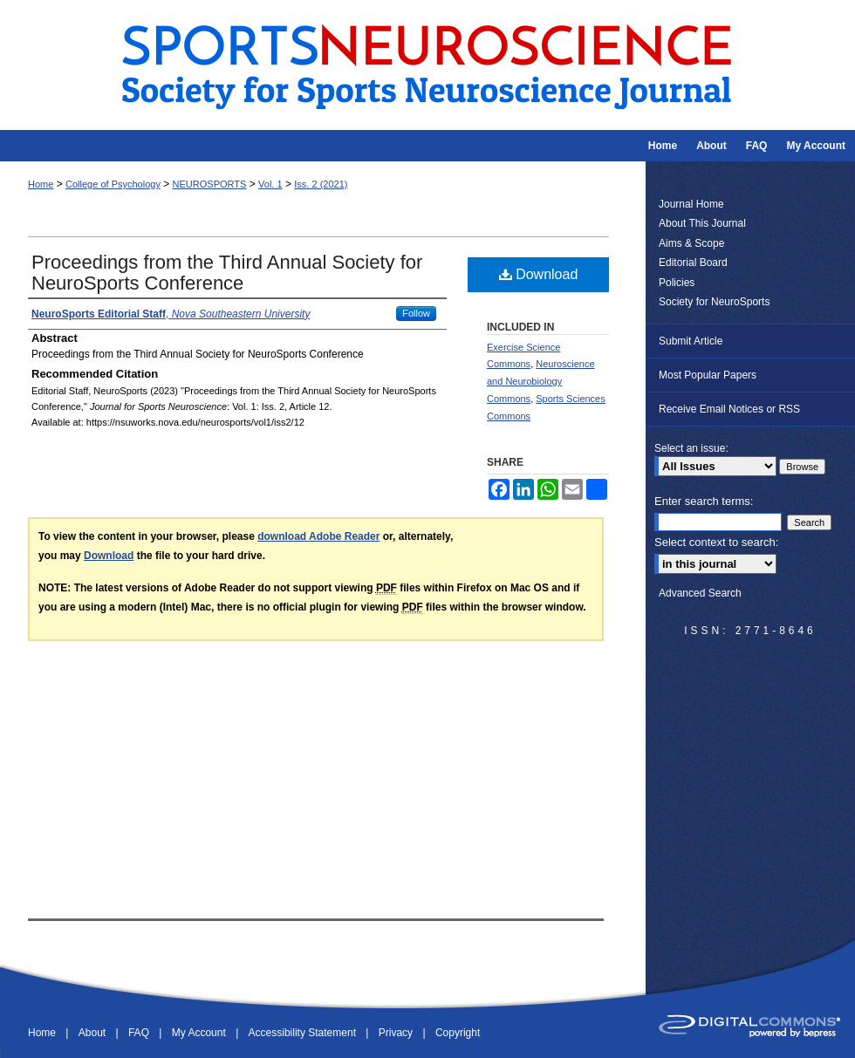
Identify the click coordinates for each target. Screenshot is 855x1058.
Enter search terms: (703, 501)
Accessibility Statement (304, 1033)
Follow (416, 313)
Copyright (457, 1033)
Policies (676, 282)
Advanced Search (700, 593)
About (94, 1033)
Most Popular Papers (707, 375)
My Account (200, 1033)
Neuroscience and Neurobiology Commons (541, 381)
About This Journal (702, 223)
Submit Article (690, 341)
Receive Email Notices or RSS (729, 409)
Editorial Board (693, 262)
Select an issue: (691, 448)
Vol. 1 (270, 184)
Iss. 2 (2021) (320, 184)
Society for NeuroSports (714, 302)
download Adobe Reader (318, 536)
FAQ (140, 1033)
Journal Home (691, 204)
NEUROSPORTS (210, 184)
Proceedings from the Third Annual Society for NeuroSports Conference (226, 272)
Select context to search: (716, 542)
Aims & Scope (691, 243)
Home (40, 184)
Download (538, 274)
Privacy (397, 1033)
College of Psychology (113, 184)
